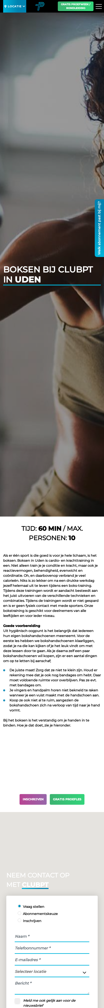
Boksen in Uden (30, 561)
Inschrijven (33, 799)
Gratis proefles (67, 799)
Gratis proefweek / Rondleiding (75, 6)
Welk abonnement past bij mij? (99, 228)
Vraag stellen (33, 907)
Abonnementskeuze (40, 914)
